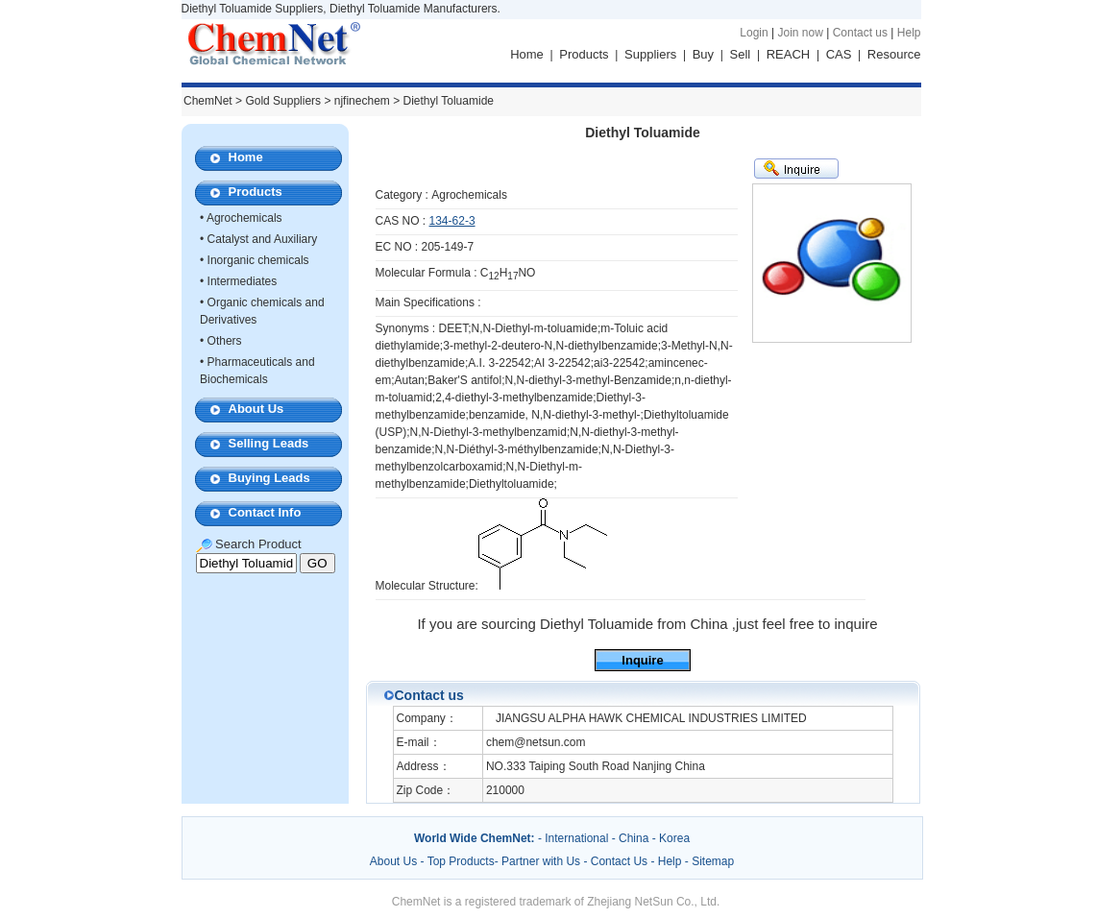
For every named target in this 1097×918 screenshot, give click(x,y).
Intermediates (242, 281)
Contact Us (619, 861)
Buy (703, 54)
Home (527, 54)
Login (754, 32)
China (633, 838)
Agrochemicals (244, 218)
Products (583, 54)
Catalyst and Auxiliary (262, 239)
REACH (789, 54)
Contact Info (265, 512)
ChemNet (207, 101)
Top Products (461, 861)
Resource (894, 54)
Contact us (860, 32)
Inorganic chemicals (258, 260)
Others (224, 341)
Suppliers (650, 54)
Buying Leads (269, 478)
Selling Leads (269, 443)
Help (909, 32)
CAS (839, 54)
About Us (256, 408)
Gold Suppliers (283, 101)
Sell (740, 54)
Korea (674, 838)
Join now (799, 32)
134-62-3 (452, 221)
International (576, 838)
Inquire (642, 660)
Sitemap (713, 861)
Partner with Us (542, 861)
